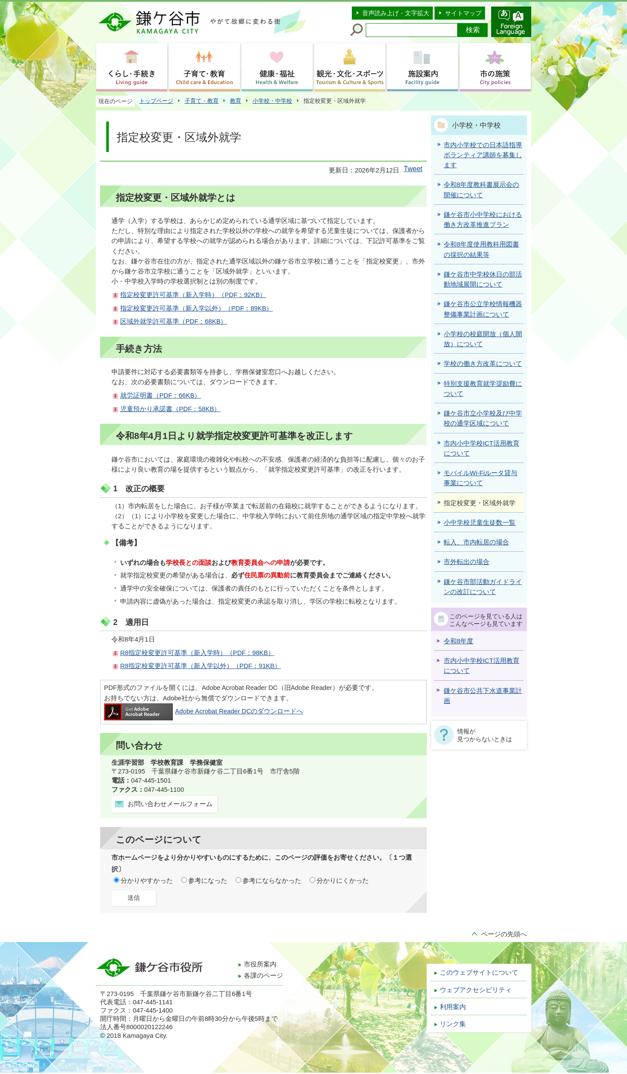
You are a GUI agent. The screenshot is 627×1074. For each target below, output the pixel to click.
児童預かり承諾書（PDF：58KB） (170, 408)
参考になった (207, 880)
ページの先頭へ (504, 934)
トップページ (156, 101)
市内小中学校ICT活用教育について (481, 665)
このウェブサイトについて (479, 972)
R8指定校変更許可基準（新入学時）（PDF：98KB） (197, 652)
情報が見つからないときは (484, 735)
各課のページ (263, 975)
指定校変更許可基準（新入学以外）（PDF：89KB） (196, 308)
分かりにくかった (343, 880)
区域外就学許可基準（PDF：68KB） (173, 321)
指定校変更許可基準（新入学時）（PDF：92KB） (193, 294)
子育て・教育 (202, 101)
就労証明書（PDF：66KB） (160, 395)
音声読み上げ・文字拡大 (395, 13)
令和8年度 (458, 641)
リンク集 (453, 1023)
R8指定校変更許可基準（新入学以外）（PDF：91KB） (200, 665)
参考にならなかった (272, 880)
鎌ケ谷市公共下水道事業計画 (483, 695)
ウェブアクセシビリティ (476, 989)
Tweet (413, 168)
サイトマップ (463, 13)
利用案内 (453, 1006)
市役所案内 (260, 964)
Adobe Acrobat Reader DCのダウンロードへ (203, 711)
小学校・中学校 (272, 101)
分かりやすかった (147, 880)
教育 (235, 101)
